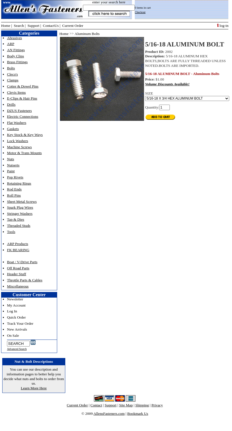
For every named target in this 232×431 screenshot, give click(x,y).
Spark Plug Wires (20, 207)
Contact (96, 405)
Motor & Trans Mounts (24, 153)
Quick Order (16, 317)
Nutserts (13, 165)
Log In (12, 311)
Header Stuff (16, 274)
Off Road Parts (18, 268)
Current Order (72, 25)
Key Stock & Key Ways (25, 135)
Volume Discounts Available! (167, 84)
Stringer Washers (20, 213)
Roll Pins (14, 195)
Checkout (140, 12)
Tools (11, 232)
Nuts (10, 159)
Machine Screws (19, 147)
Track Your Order (20, 323)
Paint (11, 171)
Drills (11, 104)
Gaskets (13, 129)
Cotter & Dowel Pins (22, 86)
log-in (222, 25)
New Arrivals (17, 329)
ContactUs (51, 25)
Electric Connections (22, 116)
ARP (10, 44)
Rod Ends (14, 189)
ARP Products (17, 244)
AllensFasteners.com (108, 413)
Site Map (126, 405)
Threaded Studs (18, 225)
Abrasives (14, 38)
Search (19, 25)
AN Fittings (16, 50)
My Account (16, 305)
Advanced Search (17, 348)
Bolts (11, 68)
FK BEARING (18, 250)
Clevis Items (16, 92)
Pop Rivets (15, 177)
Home (5, 25)
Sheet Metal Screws (22, 201)
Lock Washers (17, 141)
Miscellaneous (18, 286)
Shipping (142, 405)
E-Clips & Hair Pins (22, 98)
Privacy (157, 405)
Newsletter (15, 299)
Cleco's (12, 74)
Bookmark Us (137, 413)
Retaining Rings (19, 183)
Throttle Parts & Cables (24, 280)
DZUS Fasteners (19, 111)
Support (33, 25)
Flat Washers (16, 123)
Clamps (12, 80)
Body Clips (15, 56)
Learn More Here (34, 388)
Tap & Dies (15, 219)
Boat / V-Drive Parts (22, 262)
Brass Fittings (17, 62)
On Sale (13, 335)
